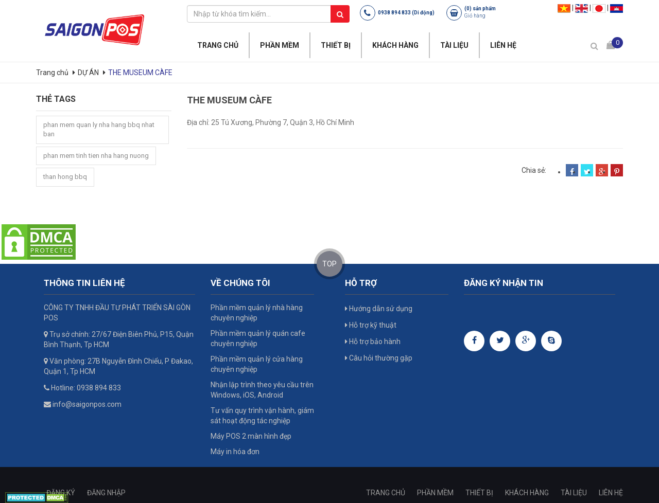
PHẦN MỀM (279, 45)
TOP (329, 264)
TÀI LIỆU (454, 45)
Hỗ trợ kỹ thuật (370, 325)
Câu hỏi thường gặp (378, 358)
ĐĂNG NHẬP (106, 493)
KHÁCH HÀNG (395, 45)
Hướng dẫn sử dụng (378, 308)
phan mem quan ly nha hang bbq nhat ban (98, 129)
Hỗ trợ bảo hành (373, 341)
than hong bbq (65, 177)
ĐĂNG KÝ (60, 493)
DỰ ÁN (88, 72)
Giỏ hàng (474, 16)
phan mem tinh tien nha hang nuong (96, 155)
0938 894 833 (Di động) (406, 12)
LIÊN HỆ (503, 45)
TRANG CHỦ (217, 45)
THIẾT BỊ (336, 45)
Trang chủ (53, 72)
